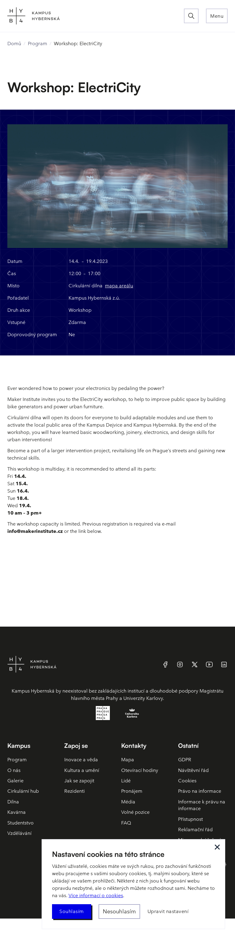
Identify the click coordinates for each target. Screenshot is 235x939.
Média (128, 802)
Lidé (126, 781)
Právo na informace (199, 791)
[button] (217, 16)
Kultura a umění (81, 770)
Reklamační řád (195, 829)
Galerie (15, 781)
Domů (14, 43)
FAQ (126, 823)
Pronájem (131, 791)
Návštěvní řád (193, 770)
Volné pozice (135, 812)
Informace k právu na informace (201, 805)
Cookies (187, 781)
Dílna (13, 802)
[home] (95, 15)
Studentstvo (20, 823)
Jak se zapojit (79, 781)
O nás (14, 770)
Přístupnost (190, 819)
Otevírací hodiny (139, 770)
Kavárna (16, 812)
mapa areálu (119, 286)
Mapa (127, 759)
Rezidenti (74, 791)
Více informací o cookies (96, 895)
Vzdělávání (19, 833)
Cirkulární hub (23, 791)
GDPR (184, 759)
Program (37, 43)
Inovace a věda (81, 759)
